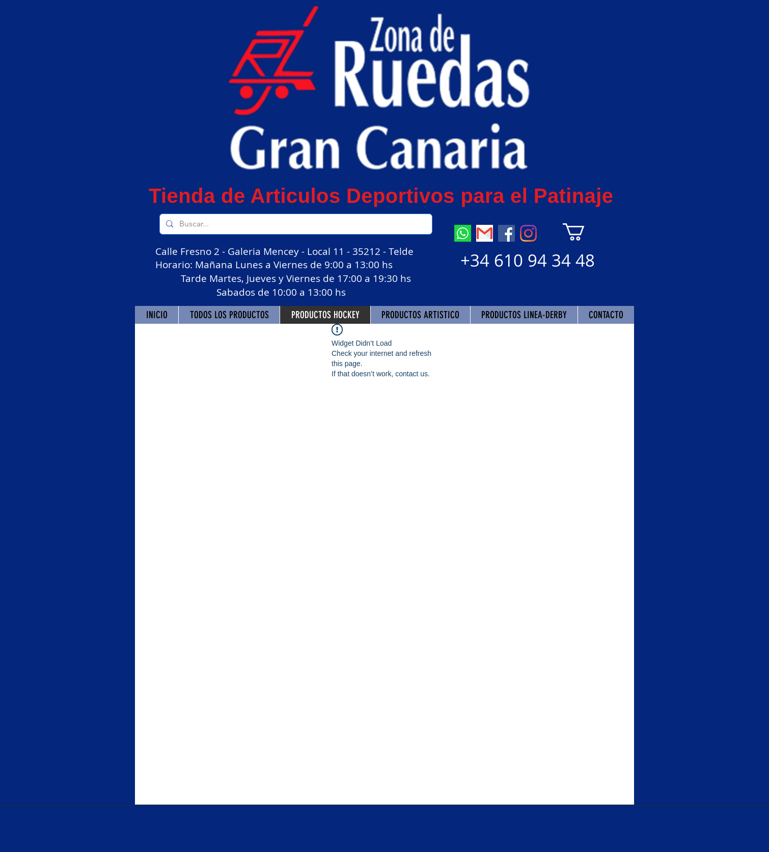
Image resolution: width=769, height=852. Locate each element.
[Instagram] (528, 233)
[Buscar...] (294, 224)
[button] (584, 232)
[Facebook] (506, 233)
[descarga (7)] (462, 233)
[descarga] (484, 233)
